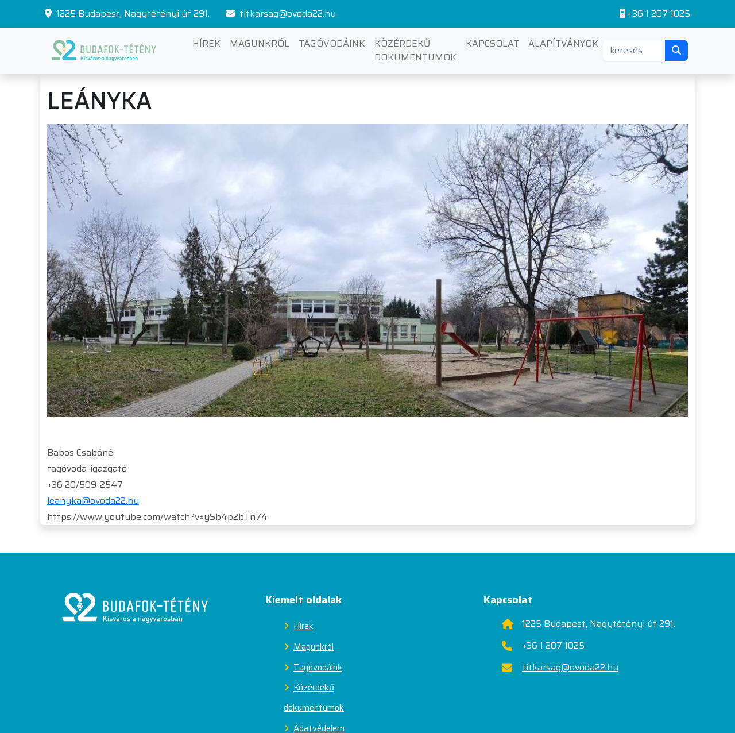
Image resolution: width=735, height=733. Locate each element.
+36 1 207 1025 (655, 14)
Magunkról (259, 43)
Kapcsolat (492, 43)
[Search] (634, 50)
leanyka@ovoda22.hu (93, 500)
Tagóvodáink (332, 43)
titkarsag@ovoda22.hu (281, 14)
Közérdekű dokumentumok (415, 50)
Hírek (206, 43)
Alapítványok (563, 43)
